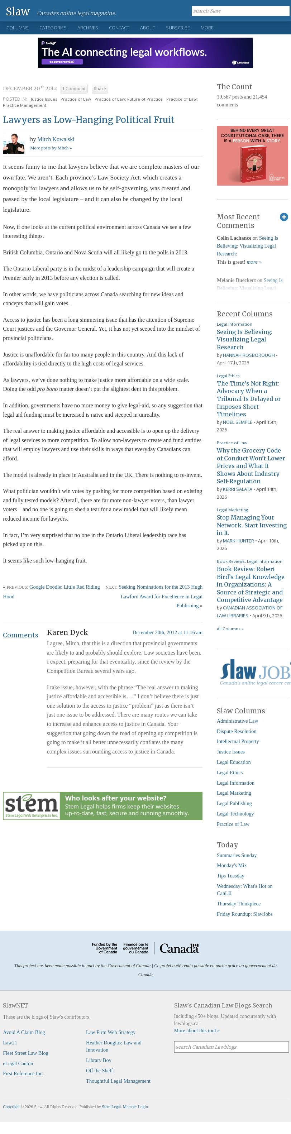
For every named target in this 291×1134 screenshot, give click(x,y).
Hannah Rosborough (249, 355)
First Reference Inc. (23, 1073)
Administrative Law (237, 721)
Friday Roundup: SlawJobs (245, 914)
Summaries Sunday (237, 855)
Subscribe (178, 27)
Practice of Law (76, 99)
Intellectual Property (238, 741)
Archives (87, 27)
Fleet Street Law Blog (25, 1053)
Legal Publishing (234, 803)
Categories (53, 27)
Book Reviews (231, 561)
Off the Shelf (99, 1070)
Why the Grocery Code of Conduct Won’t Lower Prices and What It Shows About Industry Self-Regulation (251, 466)
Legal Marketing (232, 509)
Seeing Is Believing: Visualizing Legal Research (247, 245)
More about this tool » (197, 1030)
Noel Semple (237, 422)
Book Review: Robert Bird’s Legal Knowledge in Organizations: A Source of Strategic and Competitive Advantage (251, 584)
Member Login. (136, 1107)
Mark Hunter (238, 540)
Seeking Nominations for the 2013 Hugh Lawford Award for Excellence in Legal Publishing (160, 596)
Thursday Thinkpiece (239, 903)
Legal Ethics (228, 375)
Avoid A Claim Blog (24, 1032)
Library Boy (98, 1060)
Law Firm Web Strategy (110, 1032)
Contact (119, 27)
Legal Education (234, 762)
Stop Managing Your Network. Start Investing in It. (252, 525)
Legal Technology (235, 814)
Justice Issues (44, 99)
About (147, 27)
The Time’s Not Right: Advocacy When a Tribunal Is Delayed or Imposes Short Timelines (249, 399)
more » (254, 262)
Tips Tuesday (230, 876)
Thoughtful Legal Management (118, 1081)
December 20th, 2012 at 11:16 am (167, 632)
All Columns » (230, 628)
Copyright (11, 1107)
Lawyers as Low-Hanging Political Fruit (89, 119)
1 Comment (74, 88)
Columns (17, 27)
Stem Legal (111, 1107)
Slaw (18, 11)
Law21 (10, 1043)
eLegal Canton (18, 1063)
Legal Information (234, 324)
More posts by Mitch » (51, 147)
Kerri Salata (237, 489)
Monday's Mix (232, 865)
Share (100, 88)
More (207, 27)
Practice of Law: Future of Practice (129, 99)
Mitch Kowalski (56, 139)
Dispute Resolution (237, 731)
